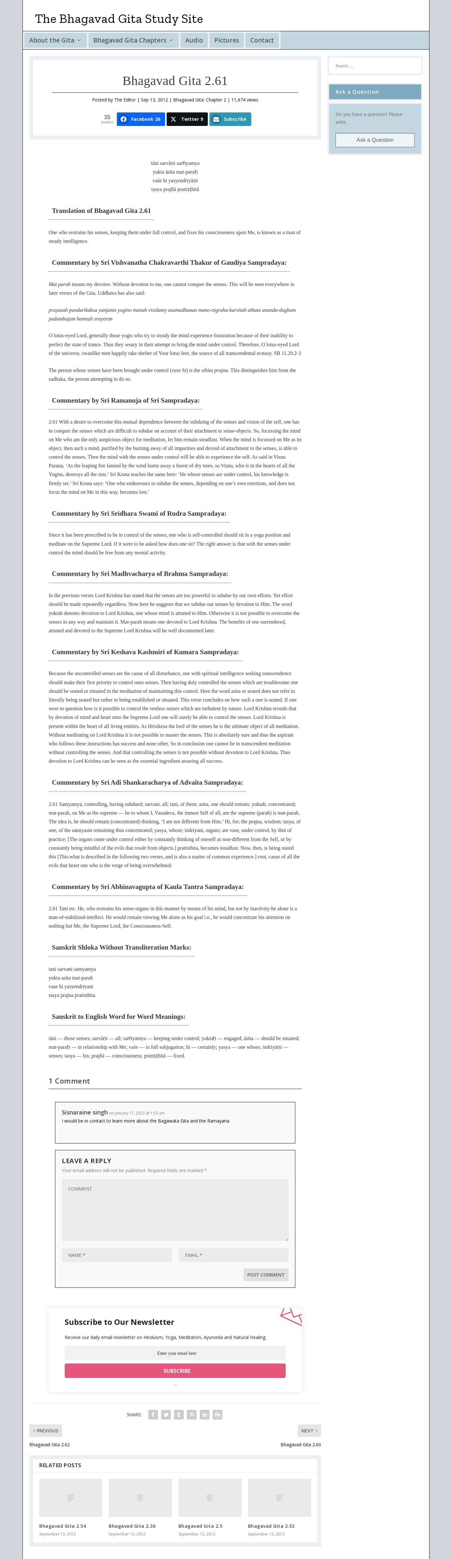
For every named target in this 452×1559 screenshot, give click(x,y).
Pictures (226, 40)
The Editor (125, 100)
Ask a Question (374, 140)
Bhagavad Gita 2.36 (132, 1526)
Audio (194, 40)
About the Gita (51, 40)
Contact (262, 40)
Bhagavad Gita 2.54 (62, 1526)
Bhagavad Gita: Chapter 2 (199, 100)
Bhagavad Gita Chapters (129, 40)
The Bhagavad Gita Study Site (119, 18)
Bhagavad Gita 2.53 (271, 1526)
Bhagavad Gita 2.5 (201, 1526)
